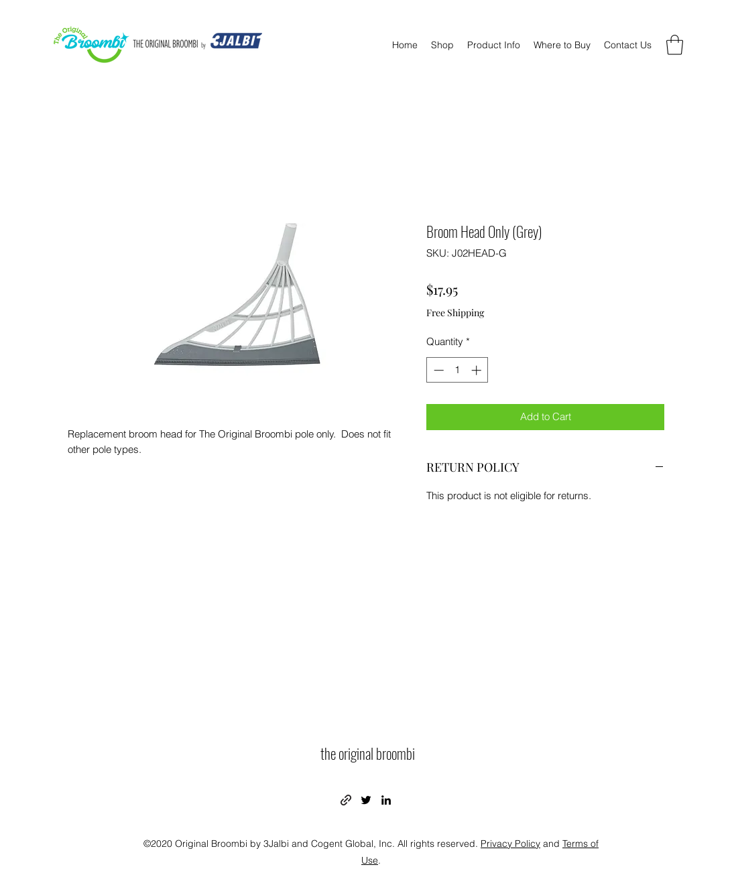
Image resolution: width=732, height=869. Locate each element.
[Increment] (478, 370)
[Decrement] (437, 370)
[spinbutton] (457, 370)
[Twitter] (366, 800)
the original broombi (367, 753)
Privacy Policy (510, 844)
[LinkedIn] (386, 800)
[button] (674, 45)
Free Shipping (455, 312)
